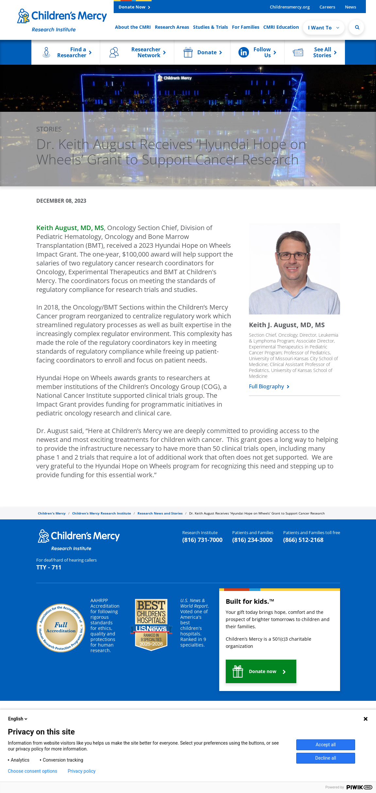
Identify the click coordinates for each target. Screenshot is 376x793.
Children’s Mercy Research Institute (101, 513)
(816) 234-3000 (252, 540)
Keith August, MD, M (70, 227)
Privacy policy (81, 771)
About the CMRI (133, 27)
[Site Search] (356, 27)
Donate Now (134, 7)
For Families (245, 27)
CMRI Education (281, 27)
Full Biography (269, 386)
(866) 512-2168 (303, 540)
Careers (327, 7)
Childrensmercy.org (290, 7)
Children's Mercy (52, 513)
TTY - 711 (48, 567)
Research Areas (172, 27)
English (18, 718)
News (350, 7)
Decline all (325, 758)
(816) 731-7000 (202, 540)
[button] (65, 52)
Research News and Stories (160, 513)
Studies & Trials (210, 27)
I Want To (323, 27)
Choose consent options (32, 771)
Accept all (326, 744)
